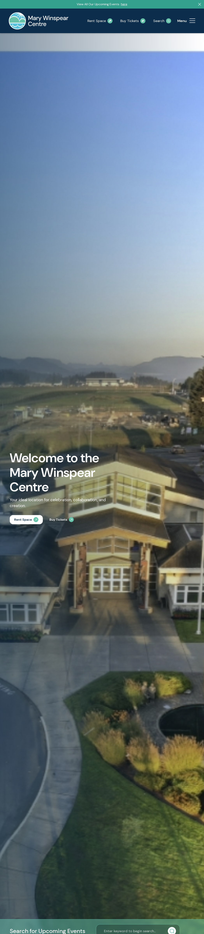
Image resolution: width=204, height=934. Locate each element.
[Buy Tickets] (61, 519)
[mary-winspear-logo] (38, 20)
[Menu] (192, 21)
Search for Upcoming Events (47, 931)
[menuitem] (192, 21)
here (124, 4)
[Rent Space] (26, 519)
